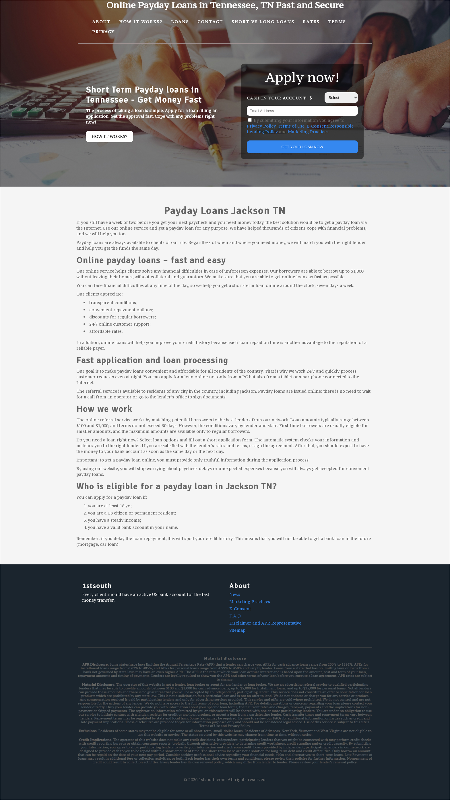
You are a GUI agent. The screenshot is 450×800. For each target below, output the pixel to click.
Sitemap (237, 630)
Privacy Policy (261, 126)
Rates (311, 21)
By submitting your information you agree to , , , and (300, 126)
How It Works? (140, 21)
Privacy (103, 31)
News (234, 594)
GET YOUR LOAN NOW (302, 147)
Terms (337, 21)
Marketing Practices (308, 131)
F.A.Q (235, 616)
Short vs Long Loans (263, 21)
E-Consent (317, 126)
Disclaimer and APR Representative (265, 623)
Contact (210, 21)
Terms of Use (291, 126)
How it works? (109, 136)
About (101, 21)
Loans (180, 21)
